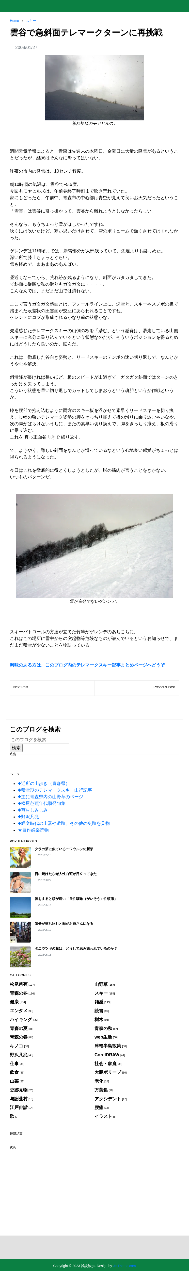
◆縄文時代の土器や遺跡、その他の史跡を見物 (64, 823)
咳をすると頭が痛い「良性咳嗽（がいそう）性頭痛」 (76, 899)
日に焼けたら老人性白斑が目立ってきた (66, 874)
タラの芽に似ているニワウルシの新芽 (64, 849)
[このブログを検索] (39, 740)
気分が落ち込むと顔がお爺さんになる (64, 924)
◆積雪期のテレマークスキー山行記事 (55, 790)
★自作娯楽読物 (33, 830)
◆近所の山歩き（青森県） (44, 783)
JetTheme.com (124, 1266)
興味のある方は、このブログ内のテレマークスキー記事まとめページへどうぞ (87, 665)
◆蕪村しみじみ (33, 810)
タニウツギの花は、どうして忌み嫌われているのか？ (76, 948)
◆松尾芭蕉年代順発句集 (41, 803)
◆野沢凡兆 (28, 816)
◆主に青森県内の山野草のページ (50, 796)
